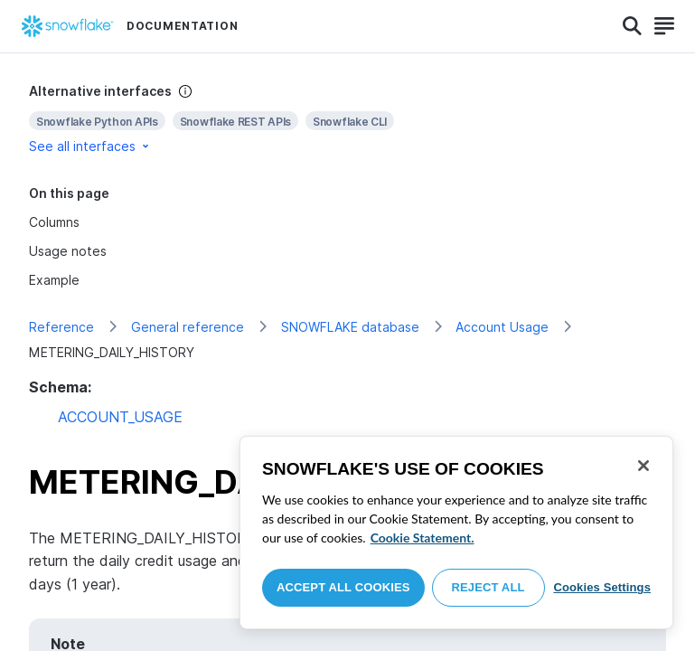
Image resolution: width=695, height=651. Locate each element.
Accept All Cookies (343, 587)
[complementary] (347, 119)
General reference (187, 327)
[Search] (632, 26)
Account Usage (502, 327)
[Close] (643, 466)
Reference (61, 327)
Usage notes (68, 251)
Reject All (488, 587)
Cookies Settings (602, 587)
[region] (456, 532)
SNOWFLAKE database (350, 327)
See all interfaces (90, 146)
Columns (54, 222)
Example (54, 280)
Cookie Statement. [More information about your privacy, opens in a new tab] (422, 537)
